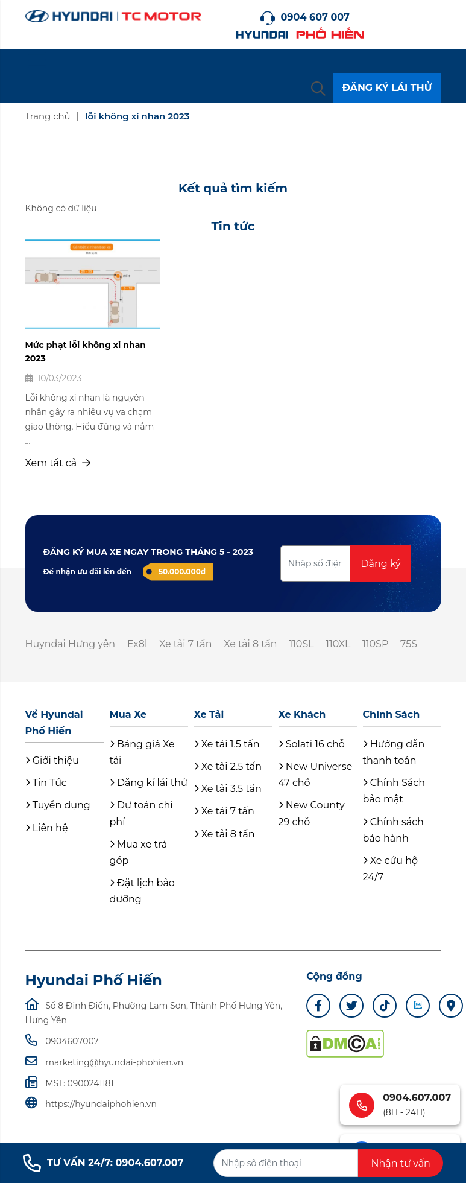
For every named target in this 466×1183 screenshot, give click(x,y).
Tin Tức (46, 783)
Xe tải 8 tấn (252, 644)
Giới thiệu (52, 760)
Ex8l (138, 644)
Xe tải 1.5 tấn (227, 744)
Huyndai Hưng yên (70, 644)
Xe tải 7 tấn (186, 644)
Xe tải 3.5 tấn (228, 789)
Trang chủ (48, 116)
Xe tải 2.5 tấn (228, 766)
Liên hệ (46, 828)
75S (411, 644)
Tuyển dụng (57, 805)
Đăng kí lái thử (148, 783)
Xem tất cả (58, 463)
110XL (340, 644)
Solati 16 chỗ (312, 744)
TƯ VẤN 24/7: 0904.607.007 (103, 1163)
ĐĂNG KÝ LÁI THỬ (387, 88)
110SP (378, 644)
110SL (303, 644)
